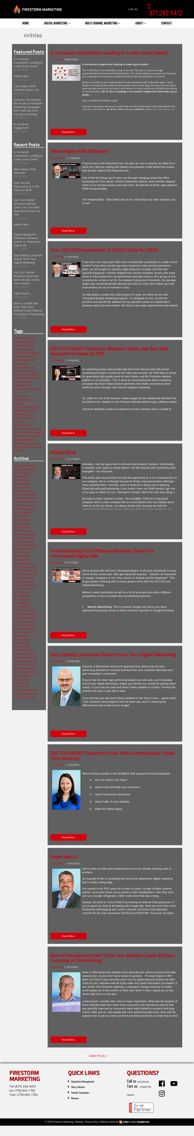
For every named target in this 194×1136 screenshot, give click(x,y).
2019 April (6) (22, 527)
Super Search (22, 293)
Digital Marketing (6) (26, 407)
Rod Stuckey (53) (24, 342)
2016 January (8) (24, 668)
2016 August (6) (23, 632)
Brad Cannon (57, 459)
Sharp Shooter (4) (24, 399)
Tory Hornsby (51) (25, 360)
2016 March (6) (23, 650)
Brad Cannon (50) (24, 338)
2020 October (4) (24, 501)
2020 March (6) (23, 491)
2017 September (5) (26, 585)
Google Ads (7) (23, 381)
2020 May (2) (22, 483)
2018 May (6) (22, 556)
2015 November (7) (25, 693)
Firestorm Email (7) (25, 371)
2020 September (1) (26, 469)
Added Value (21, 76)
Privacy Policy (91, 1132)
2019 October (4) (24, 538)
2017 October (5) (24, 621)
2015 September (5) (26, 672)
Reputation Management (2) (24, 365)
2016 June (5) (22, 639)
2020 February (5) (24, 494)
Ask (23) (19, 403)
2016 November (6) (25, 661)
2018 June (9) (22, 552)
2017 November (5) (25, 617)
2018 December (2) (25, 570)
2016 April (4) (22, 646)
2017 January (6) (24, 625)
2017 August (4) (23, 588)
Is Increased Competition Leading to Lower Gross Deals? (28, 62)
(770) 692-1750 (24, 1091)
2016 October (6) (24, 664)
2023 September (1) (26, 465)
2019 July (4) (21, 516)
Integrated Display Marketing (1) (25, 412)
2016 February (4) (24, 654)
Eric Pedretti (56, 59)
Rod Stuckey (56, 562)
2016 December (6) (25, 657)
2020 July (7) (21, 476)
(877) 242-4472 (25, 1086)
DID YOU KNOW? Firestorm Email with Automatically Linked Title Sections (26, 278)
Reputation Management (88, 1081)
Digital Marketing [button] (57, 23)
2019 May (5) (22, 523)
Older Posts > (98, 1056)
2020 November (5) (25, 498)
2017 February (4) (24, 610)
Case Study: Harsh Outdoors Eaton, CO (26, 87)
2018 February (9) (24, 567)
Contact (166, 23)
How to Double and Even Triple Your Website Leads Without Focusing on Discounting (29, 309)
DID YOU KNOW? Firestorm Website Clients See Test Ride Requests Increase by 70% (27, 207)
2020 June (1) (22, 480)
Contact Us (135, 1104)
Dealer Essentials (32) (27, 352)
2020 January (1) (24, 505)
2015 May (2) (22, 686)
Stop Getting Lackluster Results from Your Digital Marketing (28, 259)
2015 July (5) (21, 679)
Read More (68, 131)
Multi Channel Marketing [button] (102, 23)
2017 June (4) (22, 596)
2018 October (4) (24, 577)
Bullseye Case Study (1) (28, 436)
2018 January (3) (24, 581)
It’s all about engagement (21, 125)
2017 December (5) (25, 614)
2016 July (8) (21, 635)
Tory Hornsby (57, 158)
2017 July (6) (21, 592)
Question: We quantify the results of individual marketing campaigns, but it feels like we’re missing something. (28, 107)
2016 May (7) (22, 643)
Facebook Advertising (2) (29, 432)
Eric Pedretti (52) (24, 345)
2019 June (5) (22, 520)
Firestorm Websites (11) (28, 378)
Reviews (76, 1097)
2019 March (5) (23, 530)
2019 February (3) (24, 534)
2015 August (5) (23, 675)
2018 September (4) (26, 545)
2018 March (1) (23, 563)
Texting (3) (20, 396)
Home (25, 23)
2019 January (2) (24, 541)
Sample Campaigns (84, 1092)
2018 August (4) (23, 549)
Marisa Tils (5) (22, 425)
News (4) (19, 421)
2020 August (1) (23, 472)
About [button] (140, 23)
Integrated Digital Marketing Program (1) (28, 441)
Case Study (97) (23, 349)
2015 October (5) (24, 697)
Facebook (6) (22, 385)
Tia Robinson (57, 360)
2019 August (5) (23, 512)
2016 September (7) (26, 628)
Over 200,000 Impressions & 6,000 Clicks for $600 (26, 186)
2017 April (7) (22, 603)
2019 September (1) (26, 509)
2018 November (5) (25, 574)
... (115, 117)
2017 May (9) (22, 599)
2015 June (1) (22, 683)
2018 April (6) (22, 559)
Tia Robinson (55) (24, 356)
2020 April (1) (22, 487)
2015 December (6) (25, 690)
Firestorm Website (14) (28, 428)
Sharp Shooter (81, 1086)
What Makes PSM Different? (24, 171)
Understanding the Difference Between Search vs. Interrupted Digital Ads (27, 240)
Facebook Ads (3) (24, 418)
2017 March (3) (23, 606)
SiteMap (79, 1132)
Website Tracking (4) (26, 374)
